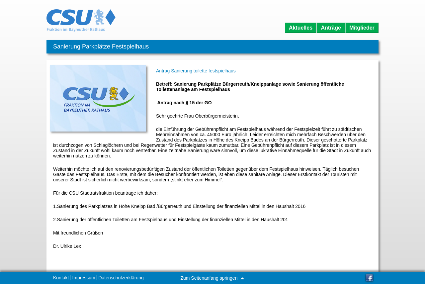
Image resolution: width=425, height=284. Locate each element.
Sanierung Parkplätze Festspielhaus (101, 46)
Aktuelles (300, 28)
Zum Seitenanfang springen (212, 278)
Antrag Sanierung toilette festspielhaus (196, 70)
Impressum (83, 277)
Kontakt (61, 277)
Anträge (331, 28)
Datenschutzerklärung (121, 277)
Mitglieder (362, 28)
